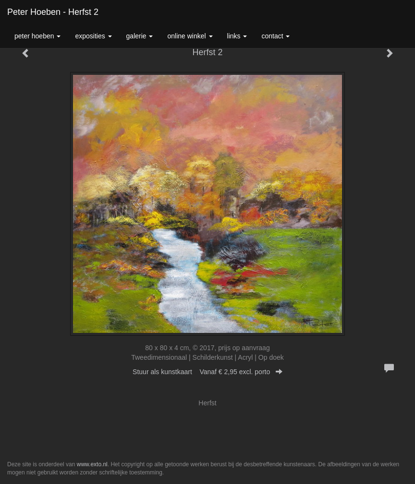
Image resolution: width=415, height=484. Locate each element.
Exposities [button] (93, 36)
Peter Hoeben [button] (37, 36)
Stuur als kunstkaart (207, 372)
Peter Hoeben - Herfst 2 (52, 12)
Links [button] (237, 36)
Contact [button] (275, 36)
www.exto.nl (92, 464)
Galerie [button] (139, 36)
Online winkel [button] (189, 36)
